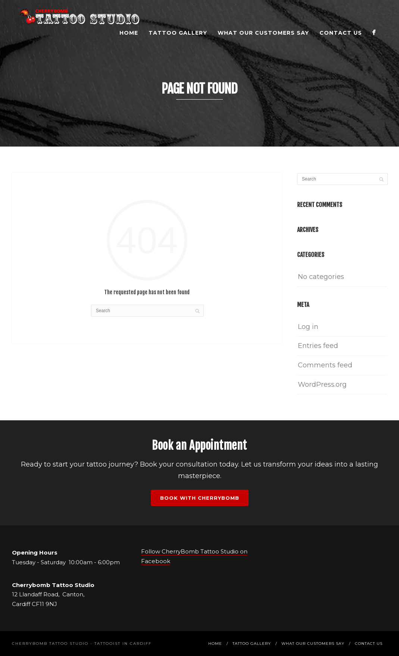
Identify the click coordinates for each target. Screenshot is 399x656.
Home (128, 32)
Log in (308, 327)
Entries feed (318, 346)
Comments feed (325, 365)
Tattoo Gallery (178, 32)
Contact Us (340, 32)
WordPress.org (322, 384)
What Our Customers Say (263, 32)
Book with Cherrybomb (199, 498)
